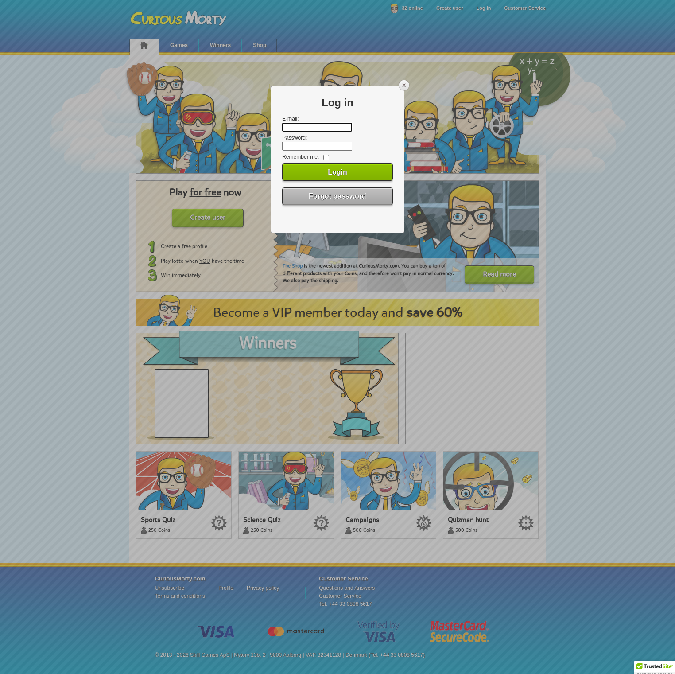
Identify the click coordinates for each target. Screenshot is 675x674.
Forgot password (337, 196)
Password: (294, 138)
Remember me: (300, 157)
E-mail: (290, 119)
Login (337, 172)
